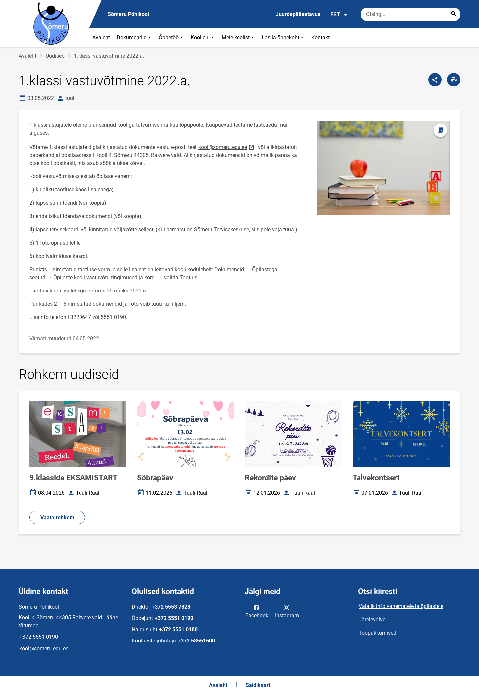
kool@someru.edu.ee (226, 146)
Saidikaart (258, 685)
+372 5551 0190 (38, 637)
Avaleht (101, 37)
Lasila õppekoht (283, 37)
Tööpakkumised (377, 633)
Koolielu (203, 37)
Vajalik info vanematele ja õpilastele (401, 606)
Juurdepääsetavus (298, 14)
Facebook (256, 611)
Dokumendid (134, 37)
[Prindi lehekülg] (453, 79)
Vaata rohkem (57, 517)
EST (339, 15)
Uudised (55, 56)
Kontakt (320, 37)
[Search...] (453, 14)
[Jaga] (435, 79)
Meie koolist (238, 37)
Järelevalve (372, 619)
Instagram (287, 611)
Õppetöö (171, 37)
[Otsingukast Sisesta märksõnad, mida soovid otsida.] (410, 14)
